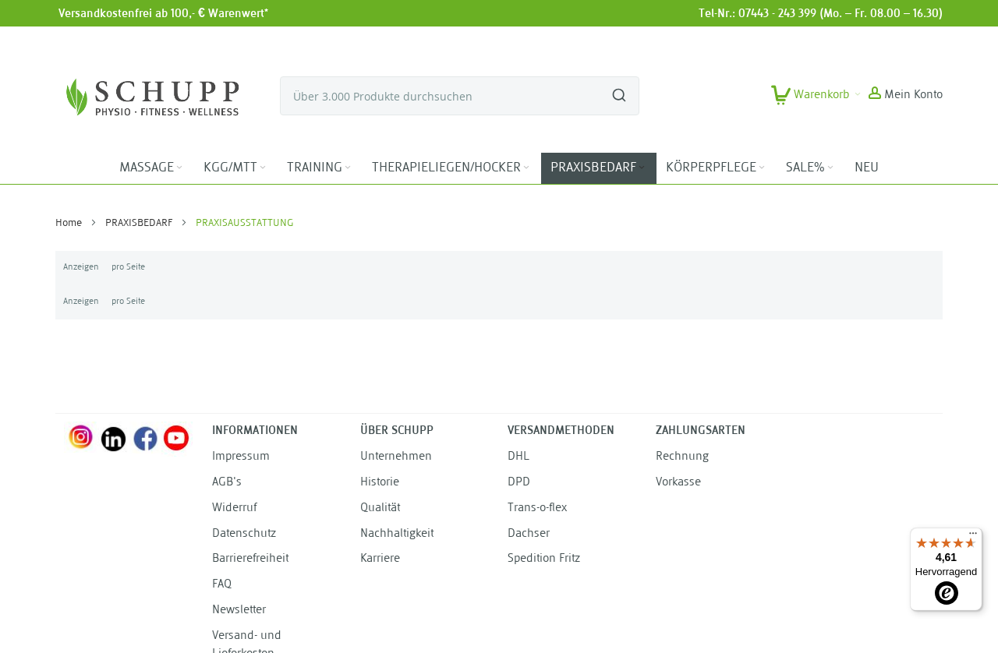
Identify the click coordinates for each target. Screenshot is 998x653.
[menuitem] (152, 168)
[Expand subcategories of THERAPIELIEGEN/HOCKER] (526, 168)
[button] (906, 95)
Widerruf (234, 508)
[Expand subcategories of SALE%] (830, 168)
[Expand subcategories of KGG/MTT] (262, 168)
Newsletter (239, 610)
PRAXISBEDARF (140, 223)
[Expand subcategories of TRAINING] (347, 168)
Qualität (380, 508)
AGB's (227, 483)
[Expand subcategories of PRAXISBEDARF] (641, 168)
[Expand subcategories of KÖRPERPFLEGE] (761, 168)
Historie (379, 483)
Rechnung (682, 457)
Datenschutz (244, 534)
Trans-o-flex (537, 508)
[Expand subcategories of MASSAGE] (179, 168)
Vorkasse (678, 483)
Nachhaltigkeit (397, 534)
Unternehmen (396, 457)
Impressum (241, 457)
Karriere (380, 559)
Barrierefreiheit (250, 559)
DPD (519, 483)
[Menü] (973, 537)
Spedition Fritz (544, 559)
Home (69, 223)
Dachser (529, 534)
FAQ (222, 585)
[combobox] (459, 95)
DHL (518, 457)
